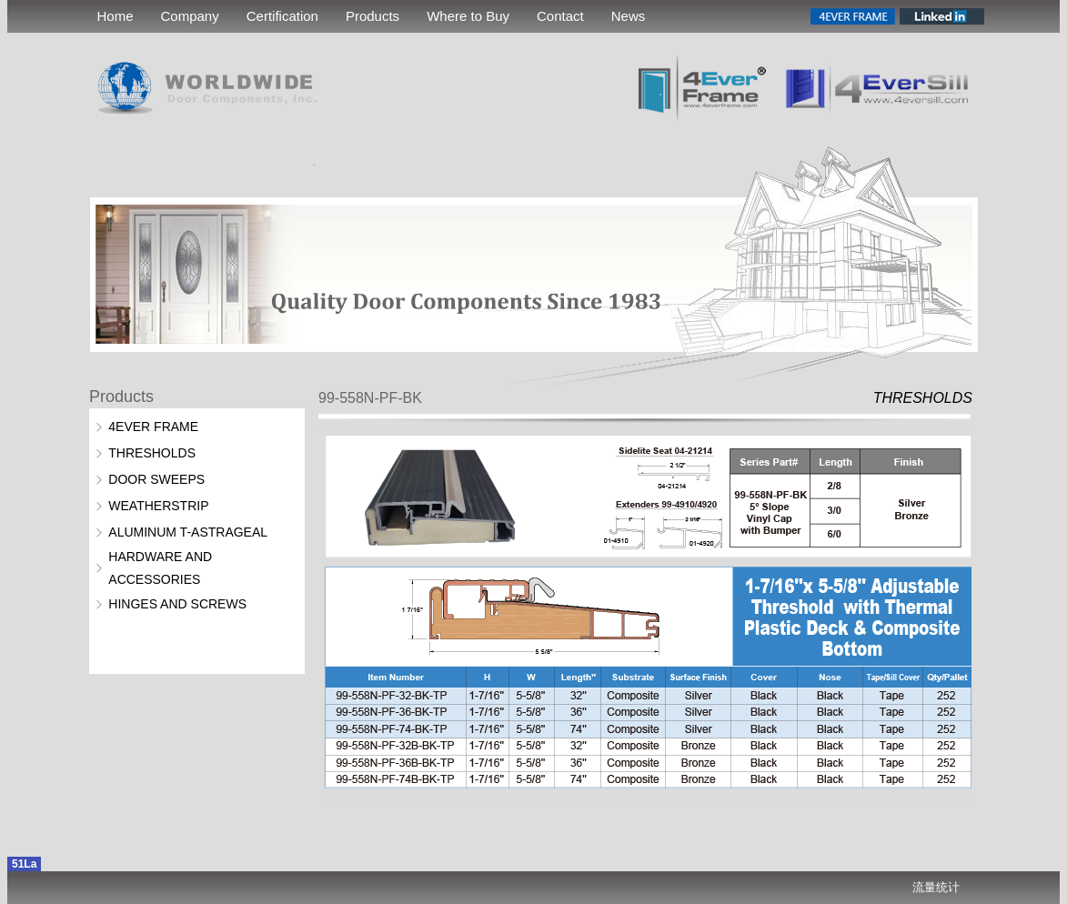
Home (115, 16)
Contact (560, 16)
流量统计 (936, 887)
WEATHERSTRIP (158, 505)
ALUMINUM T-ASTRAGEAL (187, 532)
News (628, 16)
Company (190, 16)
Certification (282, 16)
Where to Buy (468, 16)
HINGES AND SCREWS (177, 604)
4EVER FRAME (153, 426)
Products (372, 16)
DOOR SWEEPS (156, 479)
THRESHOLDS (152, 453)
